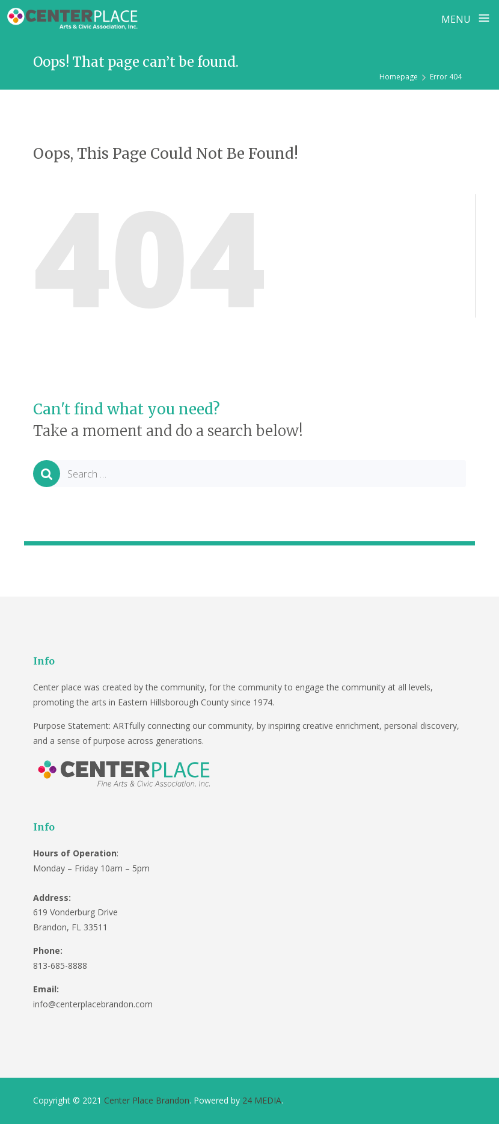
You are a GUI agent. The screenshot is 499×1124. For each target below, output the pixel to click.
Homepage (398, 77)
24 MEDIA (261, 1100)
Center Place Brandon (146, 1100)
